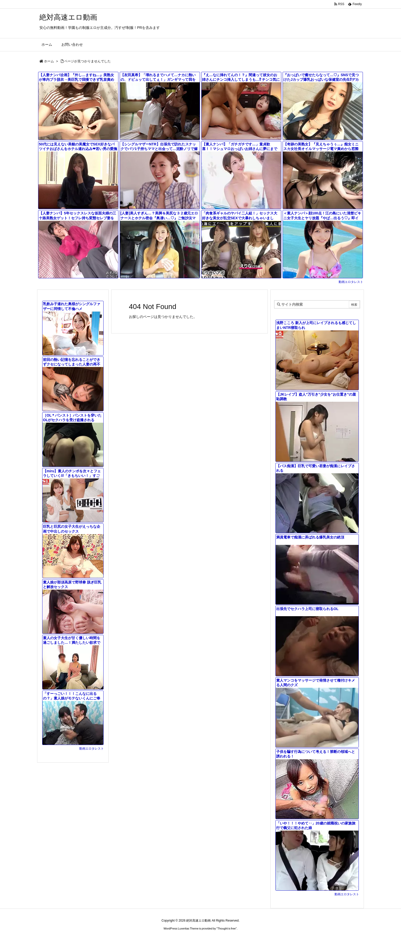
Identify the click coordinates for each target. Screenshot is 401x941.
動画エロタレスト (351, 282)
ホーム (49, 61)
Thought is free (226, 928)
